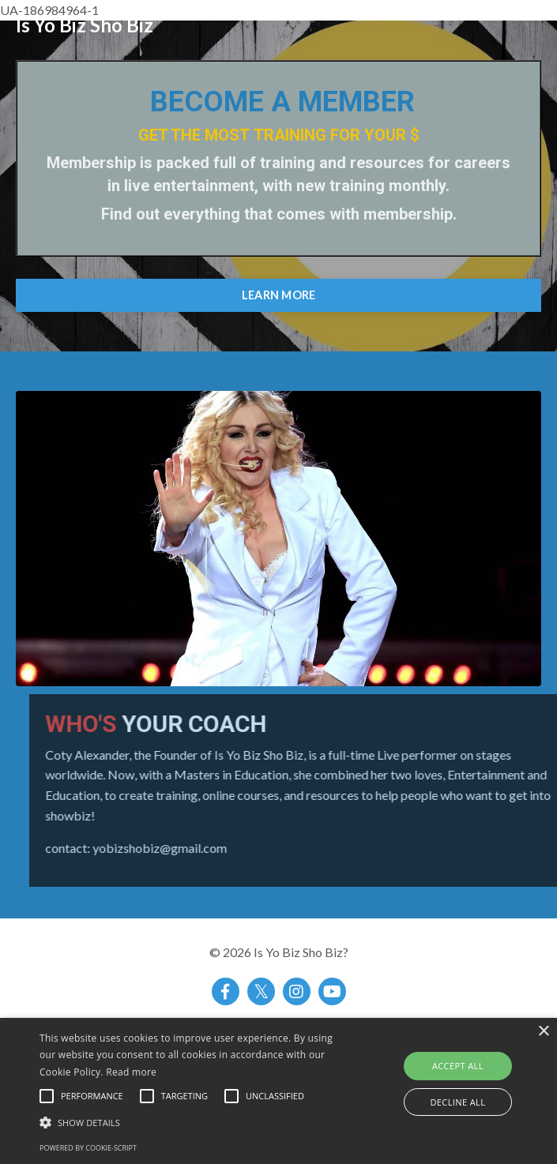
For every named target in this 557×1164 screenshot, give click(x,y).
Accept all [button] (458, 1066)
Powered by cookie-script (88, 1148)
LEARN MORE (279, 295)
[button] (195, 1122)
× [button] (543, 1032)
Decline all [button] (457, 1102)
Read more (131, 1072)
